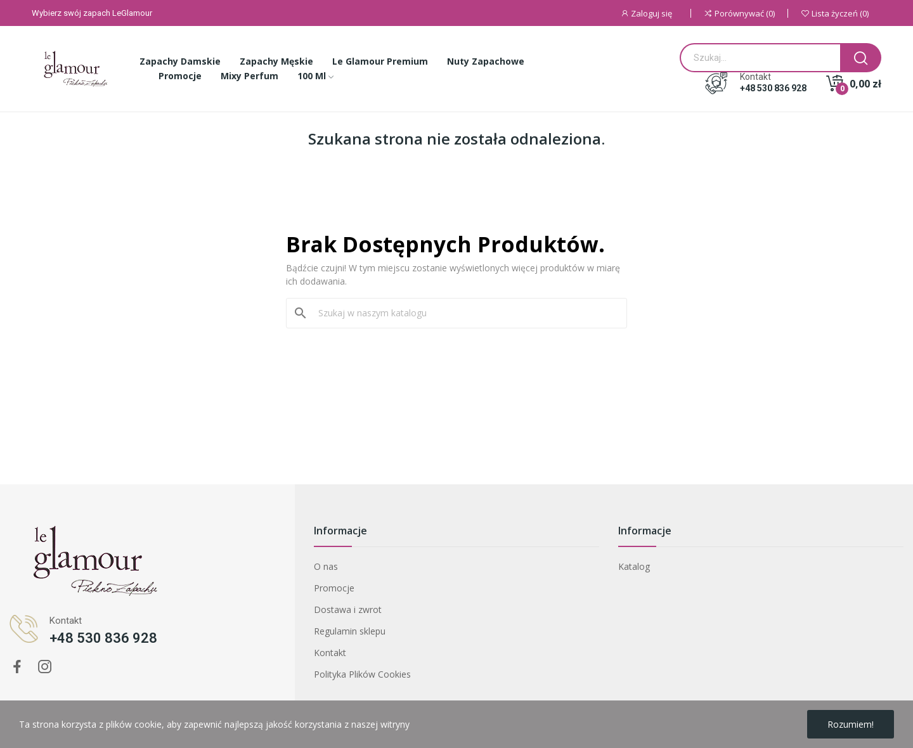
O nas (326, 566)
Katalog (634, 566)
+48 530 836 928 (773, 88)
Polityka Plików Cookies (362, 674)
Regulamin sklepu (349, 631)
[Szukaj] (464, 313)
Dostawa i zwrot (348, 609)
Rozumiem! (850, 724)
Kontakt (330, 653)
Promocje (334, 588)
